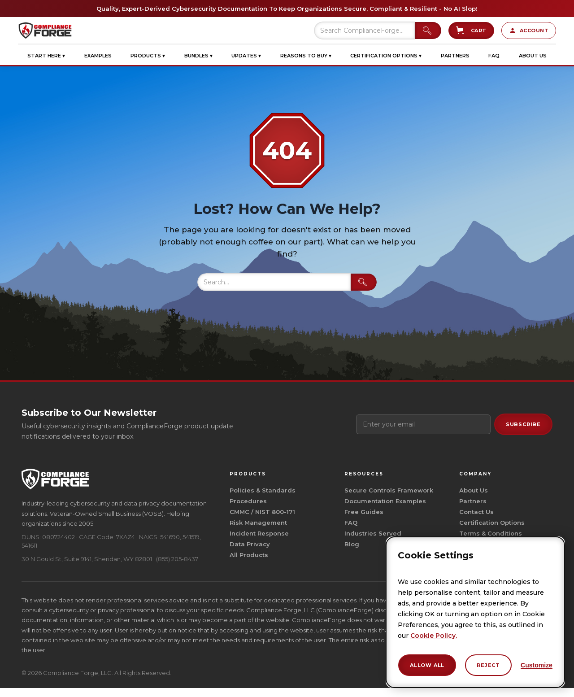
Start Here (46, 55)
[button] (46, 55)
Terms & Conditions (490, 533)
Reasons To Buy (305, 55)
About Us (533, 55)
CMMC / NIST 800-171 (262, 511)
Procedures (248, 501)
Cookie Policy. (433, 636)
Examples (98, 55)
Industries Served (372, 533)
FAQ (494, 55)
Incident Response (259, 533)
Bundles (198, 55)
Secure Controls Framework (388, 490)
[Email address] (423, 424)
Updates (246, 55)
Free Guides (363, 511)
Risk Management (258, 522)
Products (147, 55)
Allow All (427, 665)
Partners (455, 55)
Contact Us (476, 511)
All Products (249, 554)
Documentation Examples (385, 501)
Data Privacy (250, 544)
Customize (536, 665)
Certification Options (386, 55)
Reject (488, 665)
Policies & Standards (263, 490)
